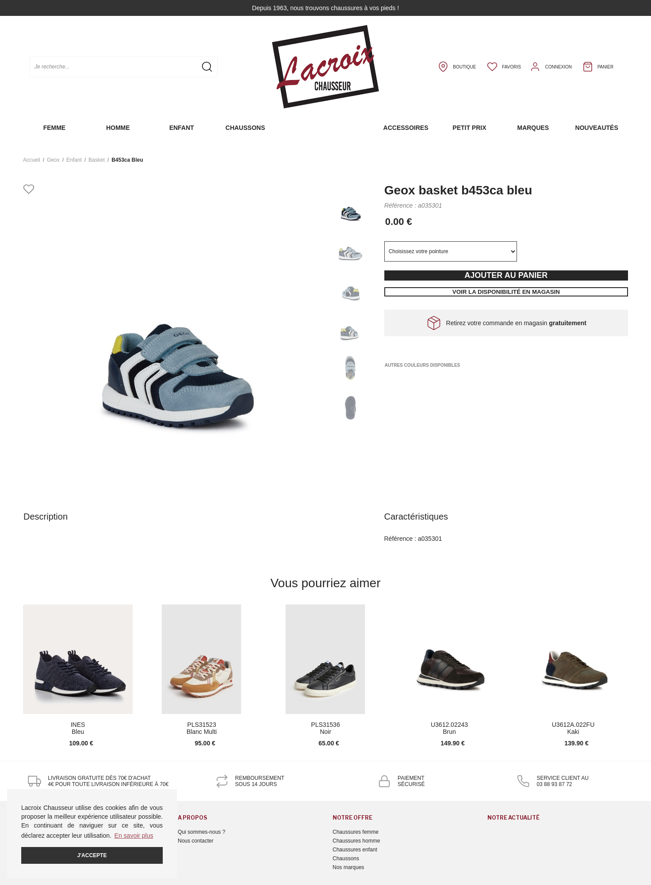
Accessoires (406, 127)
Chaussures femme (356, 832)
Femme (54, 127)
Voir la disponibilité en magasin (506, 292)
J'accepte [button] (92, 855)
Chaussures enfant (355, 850)
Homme (118, 127)
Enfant (181, 127)
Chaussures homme (356, 841)
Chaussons (245, 127)
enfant (74, 160)
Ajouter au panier (506, 275)
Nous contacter (196, 841)
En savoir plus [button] (134, 835)
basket (96, 160)
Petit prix (469, 127)
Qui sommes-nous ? (201, 832)
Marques (533, 127)
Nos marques (348, 867)
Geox (53, 160)
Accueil (31, 160)
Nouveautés (596, 127)
